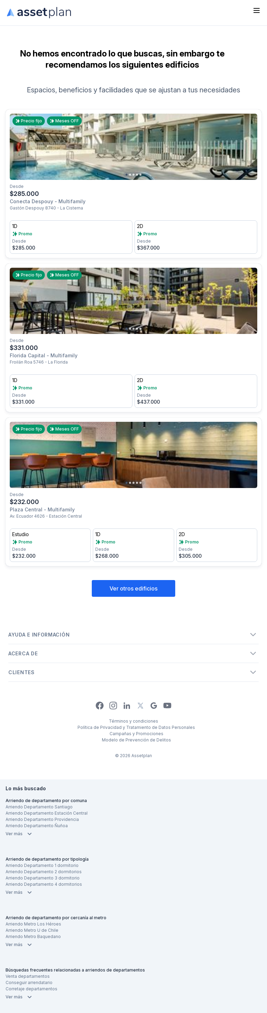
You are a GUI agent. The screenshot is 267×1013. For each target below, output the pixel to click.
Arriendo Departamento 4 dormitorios (44, 884)
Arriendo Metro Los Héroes (33, 924)
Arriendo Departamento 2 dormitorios (44, 871)
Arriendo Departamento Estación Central (47, 813)
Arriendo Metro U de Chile (32, 930)
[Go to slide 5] (140, 175)
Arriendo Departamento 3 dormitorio (43, 878)
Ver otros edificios (133, 588)
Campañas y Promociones (136, 733)
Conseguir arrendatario (29, 982)
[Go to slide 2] (130, 175)
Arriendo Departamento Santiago (39, 806)
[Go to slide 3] (133, 175)
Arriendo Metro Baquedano (33, 936)
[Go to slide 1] (127, 175)
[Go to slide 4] (137, 175)
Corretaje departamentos (31, 988)
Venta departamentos (28, 976)
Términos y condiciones (133, 721)
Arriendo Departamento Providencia (42, 819)
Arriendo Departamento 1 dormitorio (42, 865)
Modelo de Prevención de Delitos (136, 739)
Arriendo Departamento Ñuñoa (37, 825)
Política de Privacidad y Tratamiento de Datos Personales (136, 727)
